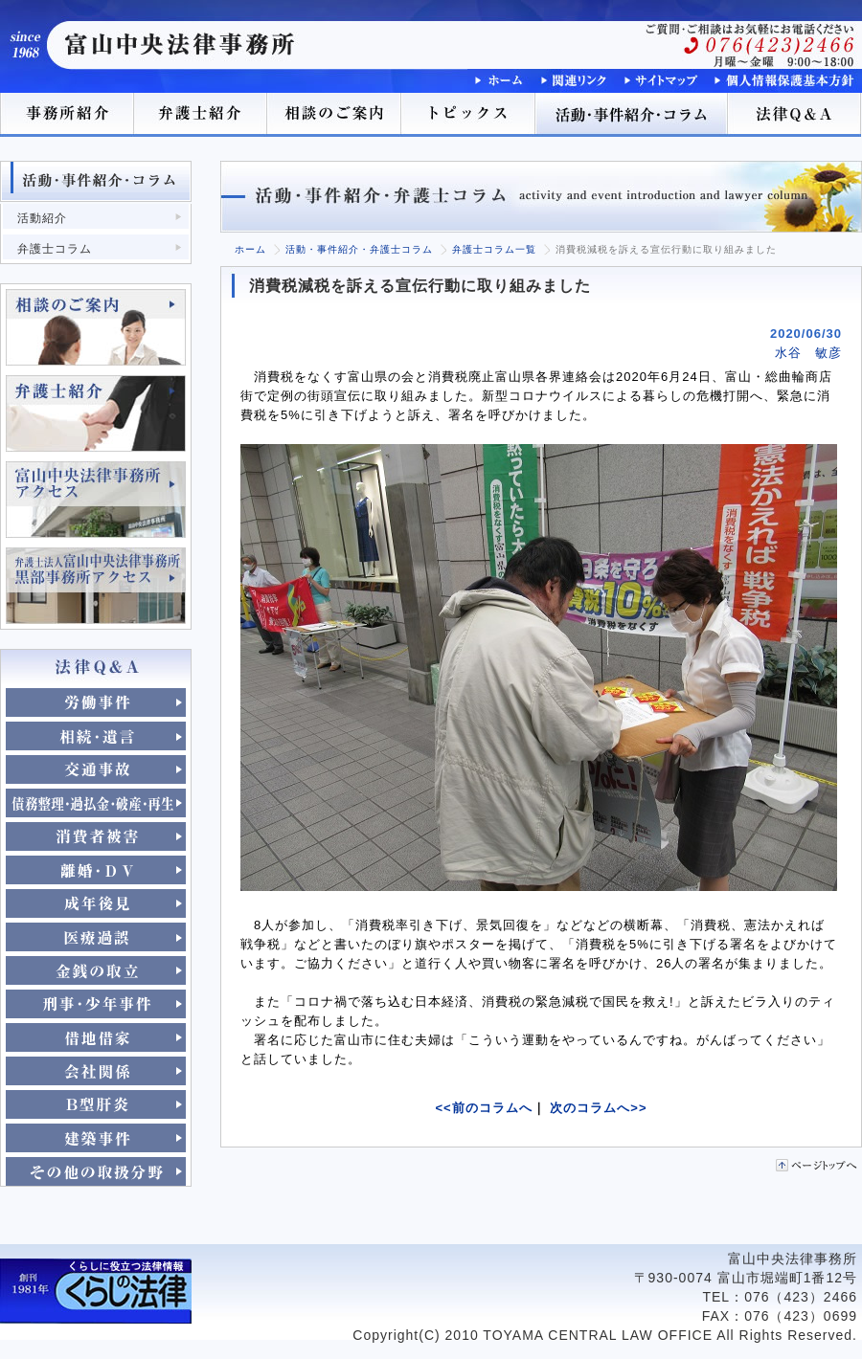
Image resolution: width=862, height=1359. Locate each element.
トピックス (469, 115)
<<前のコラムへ (484, 1108)
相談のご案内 (335, 115)
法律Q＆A (795, 115)
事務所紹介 (67, 115)
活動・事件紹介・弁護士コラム (359, 249)
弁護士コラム (54, 249)
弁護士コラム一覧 (494, 249)
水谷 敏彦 (808, 352)
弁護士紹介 (201, 115)
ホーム (250, 249)
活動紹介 (42, 218)
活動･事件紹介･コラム (632, 115)
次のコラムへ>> (598, 1108)
